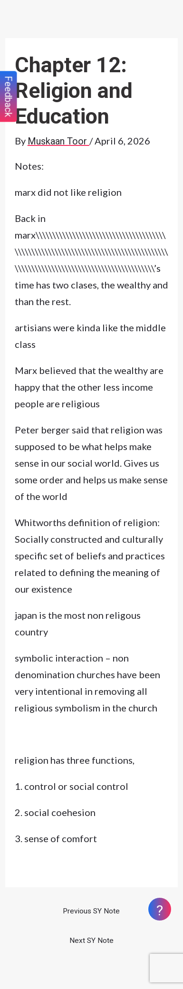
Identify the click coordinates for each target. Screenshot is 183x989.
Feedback (8, 96)
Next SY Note (91, 940)
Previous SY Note (91, 911)
